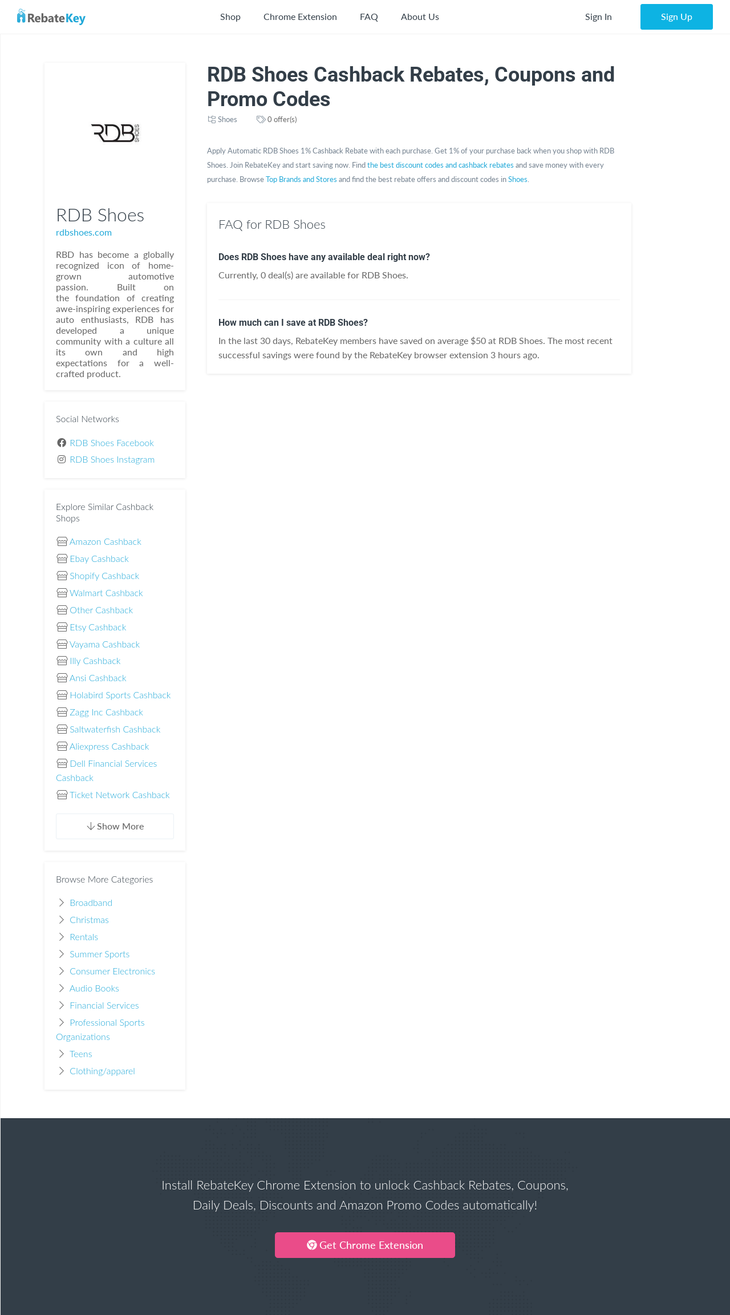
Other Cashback (101, 609)
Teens (81, 1053)
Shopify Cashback (104, 575)
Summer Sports (99, 953)
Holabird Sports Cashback (120, 694)
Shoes (227, 119)
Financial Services (104, 1005)
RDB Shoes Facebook (112, 442)
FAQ (369, 16)
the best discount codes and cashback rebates (440, 164)
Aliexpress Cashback (109, 746)
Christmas (89, 919)
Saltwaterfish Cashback (115, 728)
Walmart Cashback (106, 592)
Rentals (84, 936)
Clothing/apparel (102, 1070)
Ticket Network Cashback (120, 794)
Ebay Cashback (99, 558)
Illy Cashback (95, 660)
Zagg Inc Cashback (106, 711)
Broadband (91, 902)
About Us (420, 16)
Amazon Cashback (105, 541)
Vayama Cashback (105, 643)
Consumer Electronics (112, 970)
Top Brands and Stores (301, 179)
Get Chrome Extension (365, 1245)
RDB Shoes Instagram (112, 459)
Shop (230, 16)
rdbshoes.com (84, 231)
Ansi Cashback (98, 677)
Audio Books (94, 987)
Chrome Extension (300, 16)
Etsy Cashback (98, 626)
